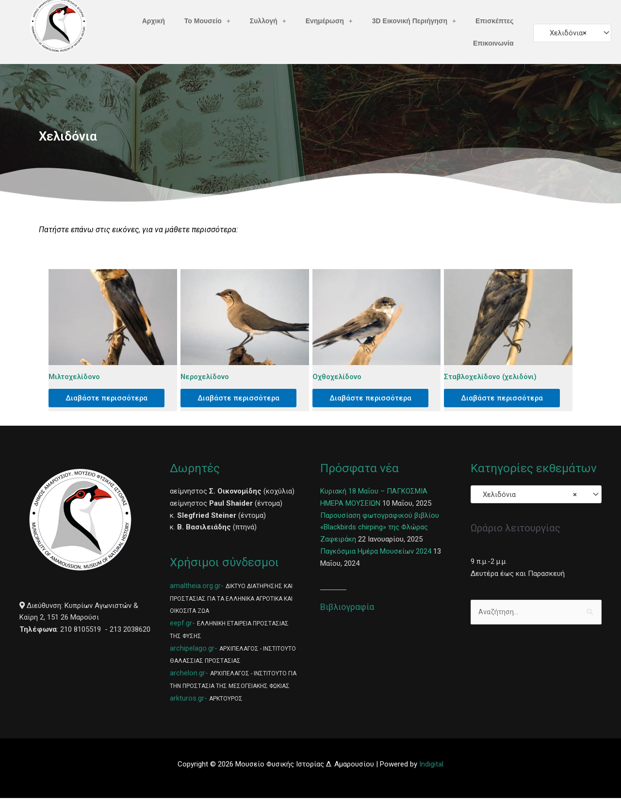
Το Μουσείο (207, 21)
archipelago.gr (192, 649)
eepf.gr (181, 624)
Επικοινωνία (493, 43)
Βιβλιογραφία (347, 608)
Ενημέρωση (329, 21)
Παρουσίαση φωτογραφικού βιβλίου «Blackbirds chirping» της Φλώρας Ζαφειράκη (380, 528)
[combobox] (572, 33)
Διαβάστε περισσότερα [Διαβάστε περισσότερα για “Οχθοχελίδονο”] (373, 398)
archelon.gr (187, 674)
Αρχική (153, 21)
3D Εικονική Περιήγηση (414, 21)
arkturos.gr (187, 699)
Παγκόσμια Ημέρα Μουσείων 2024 (375, 552)
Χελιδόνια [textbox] (565, 33)
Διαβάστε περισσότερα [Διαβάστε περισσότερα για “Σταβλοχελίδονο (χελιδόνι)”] (504, 398)
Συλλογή (268, 21)
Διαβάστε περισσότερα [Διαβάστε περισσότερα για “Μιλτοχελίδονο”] (109, 398)
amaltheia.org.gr (195, 586)
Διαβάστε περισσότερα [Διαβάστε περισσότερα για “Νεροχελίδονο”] (241, 398)
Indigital (431, 765)
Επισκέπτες (494, 21)
